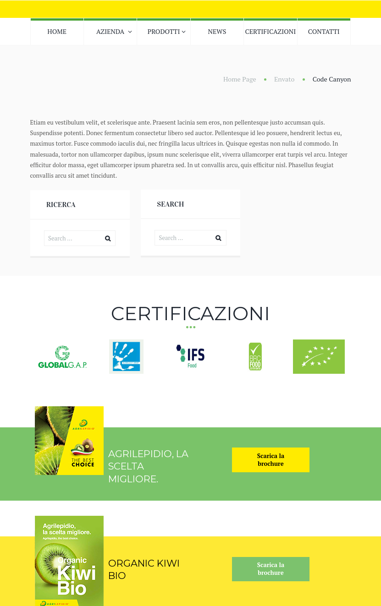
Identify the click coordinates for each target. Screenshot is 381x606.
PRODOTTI (164, 31)
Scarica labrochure (270, 460)
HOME (56, 31)
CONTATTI (324, 31)
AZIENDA (110, 31)
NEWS (217, 31)
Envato (284, 79)
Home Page (239, 79)
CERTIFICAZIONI (270, 31)
